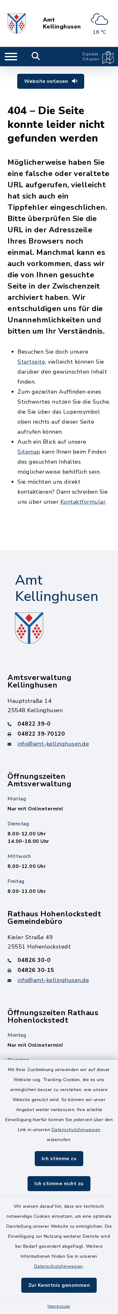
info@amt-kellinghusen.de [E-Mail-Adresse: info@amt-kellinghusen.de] (53, 744)
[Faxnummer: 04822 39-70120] (59, 734)
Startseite (31, 361)
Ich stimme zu (59, 1158)
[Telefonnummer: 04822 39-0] (59, 723)
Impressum (59, 1306)
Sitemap (29, 452)
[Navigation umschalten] (11, 56)
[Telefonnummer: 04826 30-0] (59, 960)
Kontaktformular (83, 502)
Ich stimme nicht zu (59, 1183)
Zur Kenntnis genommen (59, 1285)
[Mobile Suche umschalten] (36, 56)
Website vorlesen (50, 81)
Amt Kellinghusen (62, 23)
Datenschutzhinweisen (76, 1130)
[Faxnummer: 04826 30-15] (59, 970)
